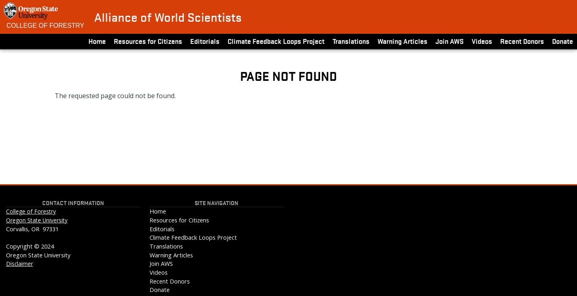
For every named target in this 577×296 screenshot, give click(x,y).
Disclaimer (19, 263)
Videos (482, 41)
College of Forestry (45, 25)
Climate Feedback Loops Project (276, 41)
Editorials (205, 41)
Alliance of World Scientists (168, 17)
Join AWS (449, 41)
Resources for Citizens (148, 41)
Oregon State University (37, 220)
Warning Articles (402, 41)
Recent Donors (522, 41)
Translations (351, 41)
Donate (562, 41)
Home (97, 41)
